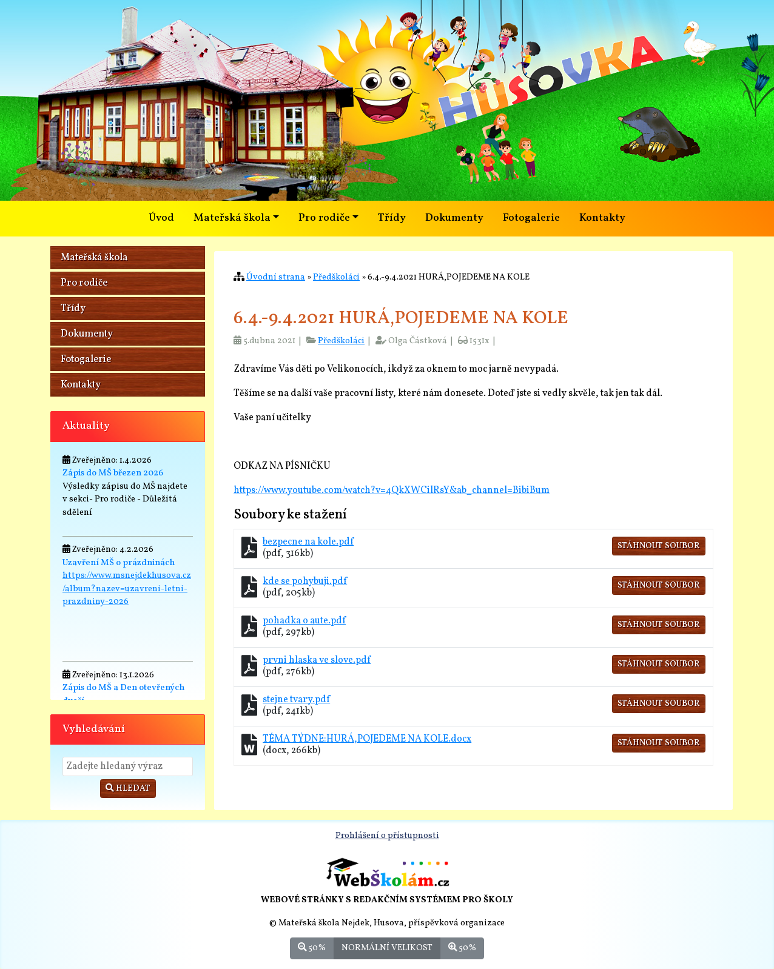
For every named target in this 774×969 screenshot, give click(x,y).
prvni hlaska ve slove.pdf (317, 660)
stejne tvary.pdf (296, 699)
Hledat (128, 788)
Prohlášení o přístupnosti (387, 836)
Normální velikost (387, 948)
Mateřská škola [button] (232, 218)
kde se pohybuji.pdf (305, 581)
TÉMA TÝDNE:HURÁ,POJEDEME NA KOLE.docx (367, 739)
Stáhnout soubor (659, 546)
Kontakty (602, 218)
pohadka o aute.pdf (304, 621)
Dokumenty (454, 218)
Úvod (161, 218)
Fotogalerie (531, 218)
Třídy (392, 218)
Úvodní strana (275, 277)
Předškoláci (336, 277)
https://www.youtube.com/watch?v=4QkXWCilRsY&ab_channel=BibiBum (392, 490)
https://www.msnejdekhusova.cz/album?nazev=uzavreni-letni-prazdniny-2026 (126, 588)
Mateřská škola (94, 257)
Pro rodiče (84, 283)
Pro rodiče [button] (324, 218)
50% (312, 948)
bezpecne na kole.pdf (308, 542)
